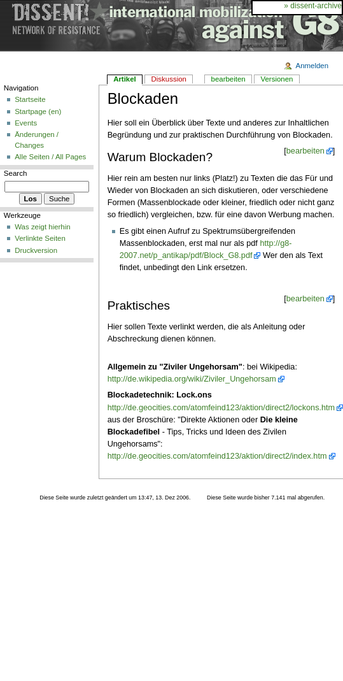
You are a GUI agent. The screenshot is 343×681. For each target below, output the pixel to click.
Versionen (276, 79)
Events (26, 123)
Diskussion (168, 79)
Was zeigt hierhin (42, 227)
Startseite (30, 99)
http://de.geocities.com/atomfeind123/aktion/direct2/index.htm (217, 456)
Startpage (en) (38, 111)
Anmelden (312, 65)
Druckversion (36, 250)
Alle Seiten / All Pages (50, 157)
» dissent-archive (313, 5)
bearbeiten (305, 151)
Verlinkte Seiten (40, 238)
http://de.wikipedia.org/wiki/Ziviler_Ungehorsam (192, 379)
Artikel (124, 79)
